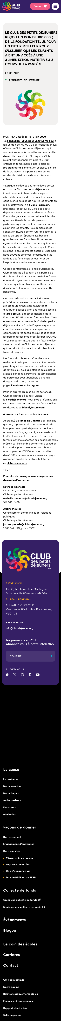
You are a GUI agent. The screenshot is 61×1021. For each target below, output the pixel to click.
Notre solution (12, 786)
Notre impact (11, 793)
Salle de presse (12, 1015)
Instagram (33, 385)
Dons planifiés (11, 851)
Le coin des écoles (20, 944)
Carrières (11, 954)
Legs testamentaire (17, 864)
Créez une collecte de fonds (20, 899)
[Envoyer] (51, 656)
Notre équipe (11, 986)
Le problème (10, 779)
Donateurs (9, 807)
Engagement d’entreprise (18, 843)
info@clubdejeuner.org (19, 628)
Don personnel (12, 837)
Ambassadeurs (12, 800)
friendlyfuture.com (33, 407)
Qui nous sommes (13, 979)
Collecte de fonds (19, 890)
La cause (11, 769)
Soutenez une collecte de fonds (22, 907)
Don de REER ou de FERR (21, 877)
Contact (10, 965)
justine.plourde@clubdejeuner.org (23, 524)
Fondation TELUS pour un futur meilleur (30, 140)
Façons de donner (19, 827)
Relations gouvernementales (20, 993)
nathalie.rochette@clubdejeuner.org (25, 498)
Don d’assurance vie (18, 871)
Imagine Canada (30, 420)
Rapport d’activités (15, 1008)
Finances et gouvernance (18, 1001)
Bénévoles (9, 814)
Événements (14, 919)
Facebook (17, 385)
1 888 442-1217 (14, 622)
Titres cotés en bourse (19, 858)
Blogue (9, 930)
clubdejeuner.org (16, 399)
